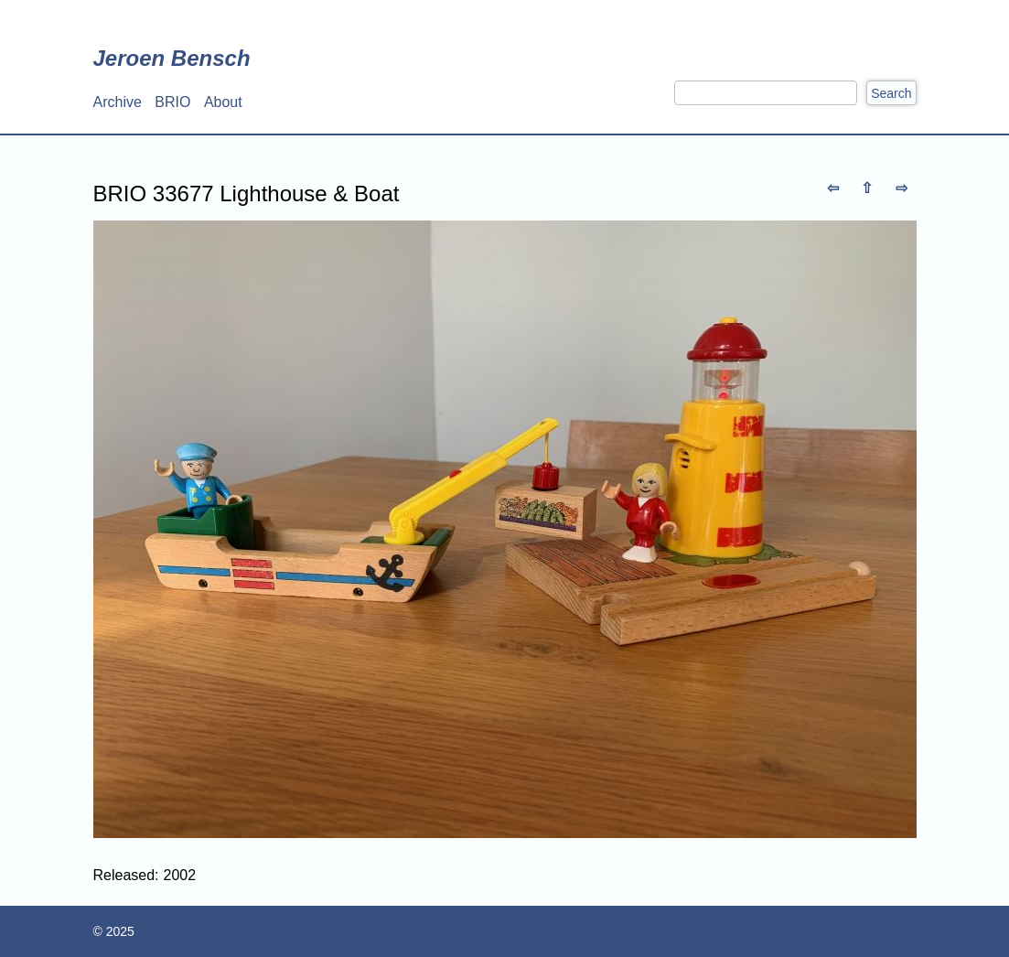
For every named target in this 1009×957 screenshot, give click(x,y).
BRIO (172, 102)
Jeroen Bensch (172, 58)
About (223, 102)
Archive (117, 102)
